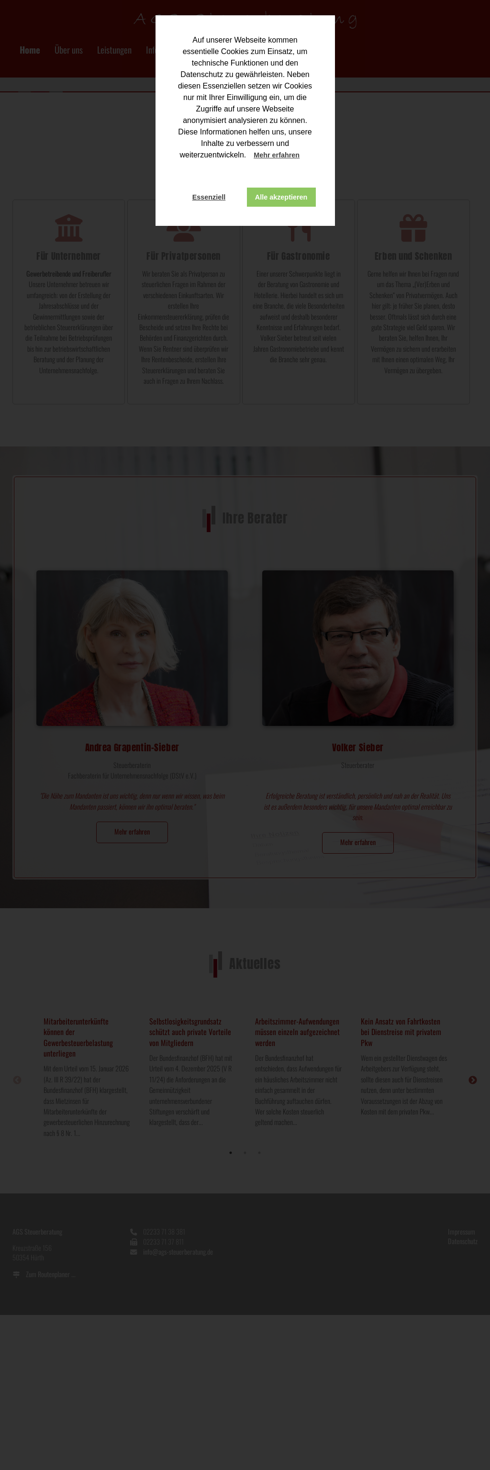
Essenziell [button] (209, 197)
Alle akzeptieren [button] (281, 197)
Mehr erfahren (277, 155)
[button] (308, 156)
